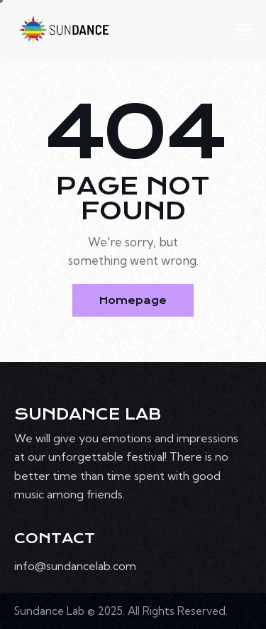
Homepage (133, 300)
